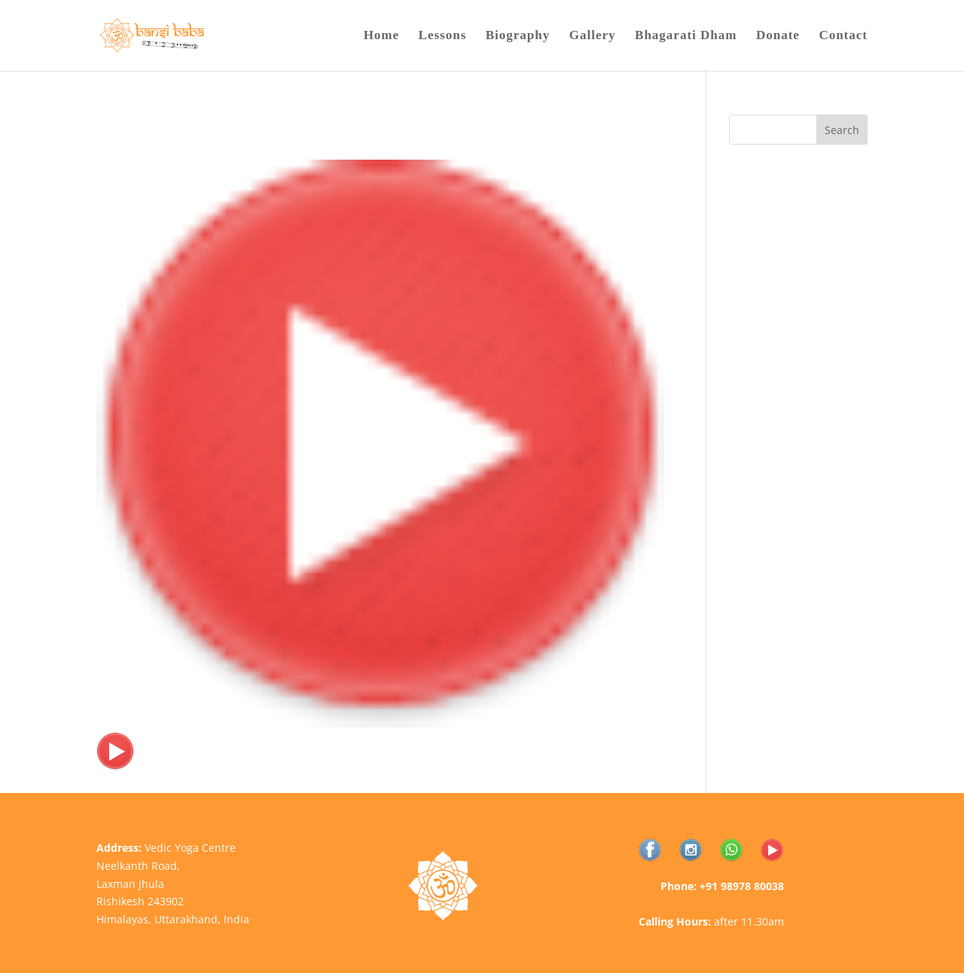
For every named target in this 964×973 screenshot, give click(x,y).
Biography (518, 36)
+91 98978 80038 (742, 886)
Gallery (592, 36)
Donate (778, 36)
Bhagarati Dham (686, 36)
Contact (843, 36)
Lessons (443, 36)
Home (381, 36)
